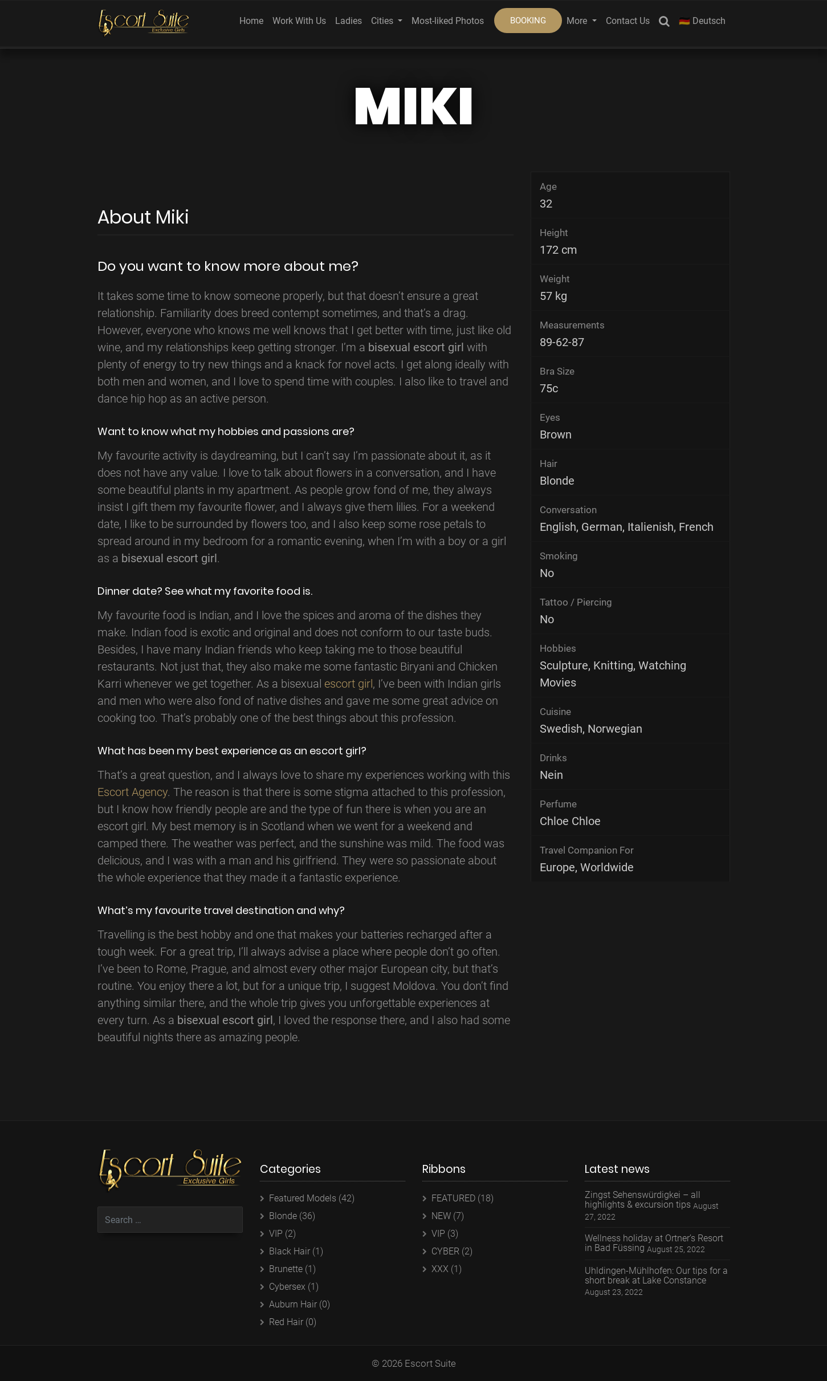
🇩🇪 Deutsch (702, 20)
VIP (276, 1233)
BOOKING (528, 20)
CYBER (445, 1251)
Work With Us (299, 20)
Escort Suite (430, 1363)
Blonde (283, 1216)
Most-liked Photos (448, 20)
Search (664, 23)
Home (251, 20)
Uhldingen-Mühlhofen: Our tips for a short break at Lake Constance (656, 1275)
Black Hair (289, 1251)
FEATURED (453, 1198)
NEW (441, 1216)
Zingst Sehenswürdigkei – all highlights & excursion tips (642, 1200)
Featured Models (302, 1198)
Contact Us (628, 20)
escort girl (348, 683)
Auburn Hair (293, 1304)
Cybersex (287, 1286)
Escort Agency (132, 792)
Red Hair (286, 1322)
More (578, 20)
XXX (440, 1269)
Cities (383, 20)
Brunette (286, 1269)
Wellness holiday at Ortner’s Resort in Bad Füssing (654, 1243)
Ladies (348, 20)
